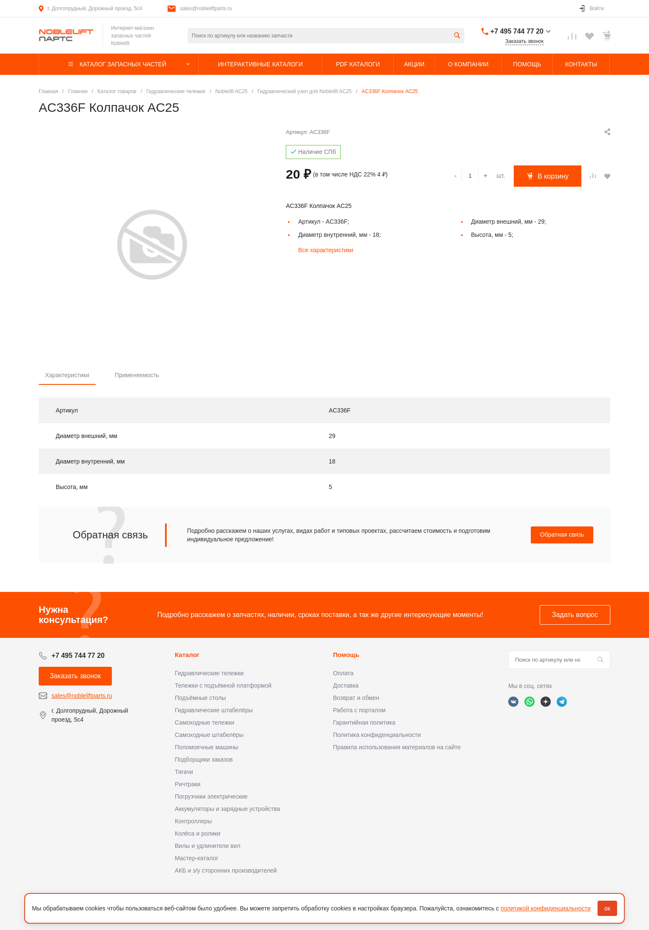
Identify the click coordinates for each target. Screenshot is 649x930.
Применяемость (137, 375)
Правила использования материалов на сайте (397, 747)
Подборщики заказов (204, 759)
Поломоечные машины (206, 747)
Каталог (187, 654)
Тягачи (184, 771)
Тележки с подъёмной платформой (223, 685)
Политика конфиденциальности (377, 734)
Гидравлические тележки (209, 673)
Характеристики (67, 375)
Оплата (343, 673)
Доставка (346, 685)
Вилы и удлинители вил (207, 845)
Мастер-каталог (196, 858)
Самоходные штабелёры (209, 734)
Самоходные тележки (204, 722)
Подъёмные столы (200, 697)
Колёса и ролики (197, 833)
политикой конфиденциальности (546, 908)
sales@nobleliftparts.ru (206, 8)
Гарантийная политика (364, 722)
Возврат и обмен (356, 697)
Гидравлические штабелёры (214, 710)
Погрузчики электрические (211, 796)
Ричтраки (187, 784)
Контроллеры (193, 821)
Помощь (346, 654)
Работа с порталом (359, 710)
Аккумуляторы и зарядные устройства (227, 808)
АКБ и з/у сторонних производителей (226, 870)
